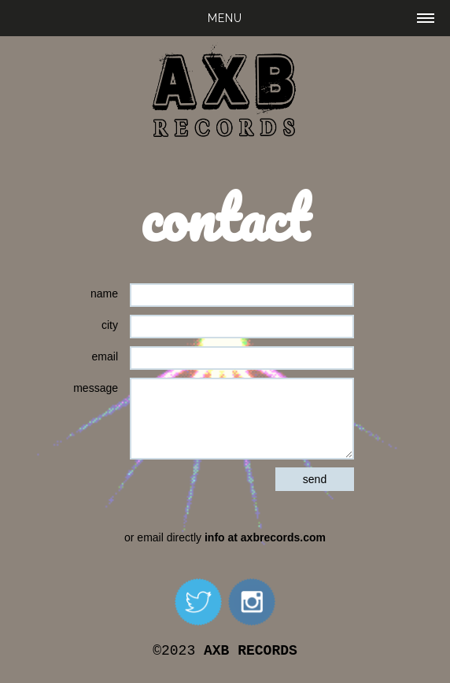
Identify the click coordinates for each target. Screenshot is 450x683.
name (104, 293)
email (105, 356)
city (109, 325)
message (95, 388)
